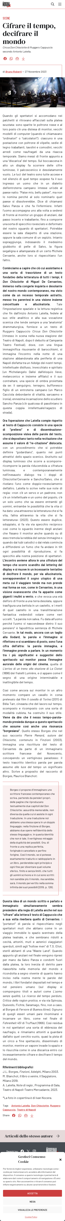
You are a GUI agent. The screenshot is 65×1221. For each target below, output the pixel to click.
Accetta (32, 1193)
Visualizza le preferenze (32, 1210)
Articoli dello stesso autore (32, 1136)
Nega (33, 1201)
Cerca (52, 4)
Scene (6, 18)
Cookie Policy (31, 1217)
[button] (60, 1159)
